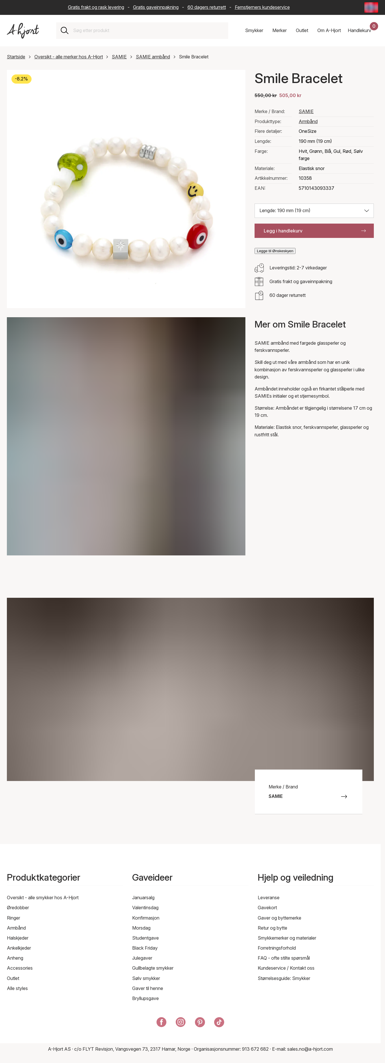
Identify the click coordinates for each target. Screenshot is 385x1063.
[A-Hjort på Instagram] (181, 1023)
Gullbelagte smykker (152, 968)
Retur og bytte (272, 928)
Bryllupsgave (145, 998)
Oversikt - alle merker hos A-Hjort (68, 57)
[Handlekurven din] (363, 30)
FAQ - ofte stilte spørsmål (284, 958)
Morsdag (141, 928)
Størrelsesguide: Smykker (284, 978)
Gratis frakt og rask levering (96, 7)
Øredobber (18, 907)
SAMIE (119, 57)
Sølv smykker (146, 978)
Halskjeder (17, 938)
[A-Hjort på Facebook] (162, 1023)
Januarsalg (143, 897)
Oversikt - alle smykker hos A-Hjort (43, 897)
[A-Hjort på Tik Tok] (219, 1023)
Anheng (15, 958)
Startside (16, 57)
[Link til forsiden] (23, 31)
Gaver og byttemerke (279, 918)
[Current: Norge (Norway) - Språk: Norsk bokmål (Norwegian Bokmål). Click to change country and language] (371, 7)
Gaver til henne (147, 988)
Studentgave (145, 938)
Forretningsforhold (277, 948)
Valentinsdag (145, 907)
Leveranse (269, 897)
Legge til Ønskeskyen (275, 251)
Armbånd (308, 121)
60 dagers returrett (206, 7)
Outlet (13, 978)
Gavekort (267, 907)
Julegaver (142, 958)
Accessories (20, 968)
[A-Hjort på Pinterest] (200, 1023)
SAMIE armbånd (153, 57)
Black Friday (145, 948)
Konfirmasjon (145, 918)
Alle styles (17, 988)
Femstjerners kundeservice (262, 7)
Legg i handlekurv (315, 230)
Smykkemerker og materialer (287, 938)
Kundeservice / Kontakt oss (286, 968)
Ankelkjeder (19, 948)
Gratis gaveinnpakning (156, 7)
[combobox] (148, 30)
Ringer (13, 918)
